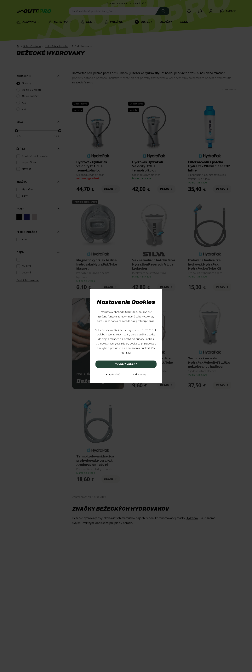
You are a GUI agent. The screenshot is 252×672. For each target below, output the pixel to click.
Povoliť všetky (126, 364)
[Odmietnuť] (139, 375)
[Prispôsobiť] (112, 375)
